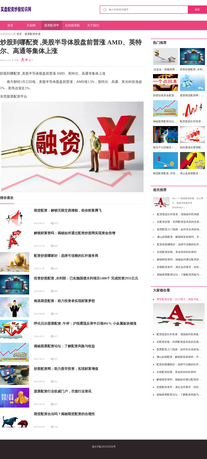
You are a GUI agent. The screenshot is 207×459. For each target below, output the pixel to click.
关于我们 (93, 25)
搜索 (197, 9)
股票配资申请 (51, 27)
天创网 (31, 25)
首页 (10, 25)
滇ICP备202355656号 (104, 446)
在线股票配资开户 (72, 27)
